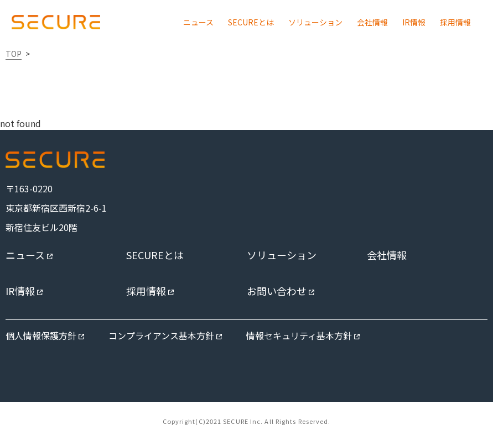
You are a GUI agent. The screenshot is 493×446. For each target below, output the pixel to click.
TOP (14, 53)
